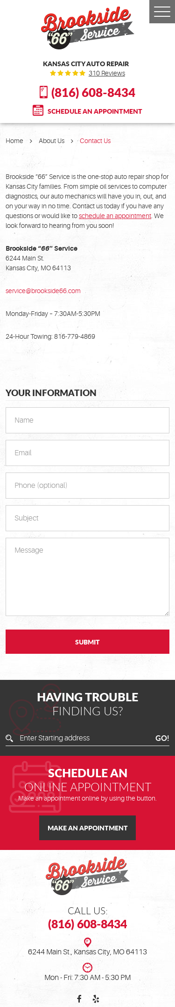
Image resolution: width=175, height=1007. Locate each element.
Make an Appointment (88, 827)
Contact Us (95, 140)
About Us (51, 140)
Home (14, 140)
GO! (162, 738)
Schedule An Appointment (95, 111)
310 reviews (107, 73)
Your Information (51, 393)
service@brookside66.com (43, 291)
